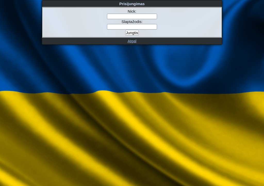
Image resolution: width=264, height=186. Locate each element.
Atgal (132, 41)
